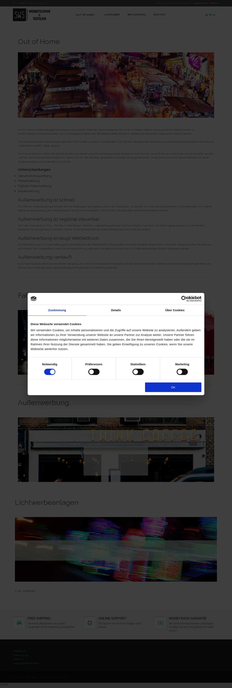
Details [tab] (116, 310)
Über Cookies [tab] (175, 310)
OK (173, 387)
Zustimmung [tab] (57, 310)
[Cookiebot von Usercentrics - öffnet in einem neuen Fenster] (184, 299)
